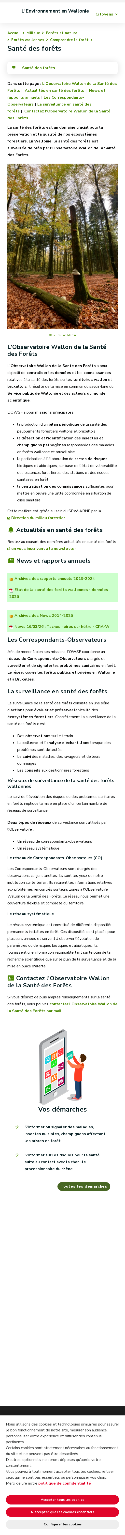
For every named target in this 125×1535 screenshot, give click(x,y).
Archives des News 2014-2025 (43, 615)
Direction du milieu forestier (38, 518)
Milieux (33, 33)
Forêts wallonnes (27, 39)
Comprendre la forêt (69, 39)
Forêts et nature (62, 33)
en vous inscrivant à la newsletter (43, 548)
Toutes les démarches (83, 1186)
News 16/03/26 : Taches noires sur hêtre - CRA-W (62, 626)
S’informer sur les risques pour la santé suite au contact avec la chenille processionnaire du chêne (62, 1162)
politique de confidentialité (64, 1483)
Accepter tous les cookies (62, 1499)
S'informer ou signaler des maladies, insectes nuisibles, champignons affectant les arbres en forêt (65, 1134)
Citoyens (104, 14)
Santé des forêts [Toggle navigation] (33, 68)
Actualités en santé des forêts (54, 90)
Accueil (14, 33)
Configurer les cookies (63, 1524)
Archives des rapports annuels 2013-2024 (54, 578)
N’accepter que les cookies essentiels (62, 1512)
